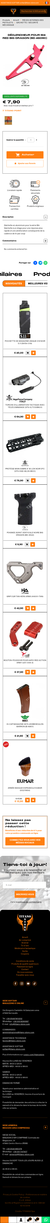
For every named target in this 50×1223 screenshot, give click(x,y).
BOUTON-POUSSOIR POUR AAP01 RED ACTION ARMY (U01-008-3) (25, 661)
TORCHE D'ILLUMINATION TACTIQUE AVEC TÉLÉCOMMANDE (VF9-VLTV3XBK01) (25, 406)
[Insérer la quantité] (30, 140)
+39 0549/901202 (14, 1018)
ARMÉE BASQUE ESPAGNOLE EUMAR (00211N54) (25, 789)
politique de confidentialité (30, 902)
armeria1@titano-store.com (22, 1154)
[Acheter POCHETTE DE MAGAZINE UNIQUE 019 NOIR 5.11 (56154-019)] (27, 353)
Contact (25, 969)
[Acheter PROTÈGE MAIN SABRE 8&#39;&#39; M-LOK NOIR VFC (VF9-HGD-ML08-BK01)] (27, 480)
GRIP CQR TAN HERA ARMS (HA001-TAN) (25, 596)
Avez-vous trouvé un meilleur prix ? (18, 105)
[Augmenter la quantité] (36, 140)
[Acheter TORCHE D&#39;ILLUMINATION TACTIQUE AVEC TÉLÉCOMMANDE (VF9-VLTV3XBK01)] (27, 416)
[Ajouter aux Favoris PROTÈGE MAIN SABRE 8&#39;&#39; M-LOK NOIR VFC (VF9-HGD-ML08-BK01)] (33, 480)
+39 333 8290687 (21, 1021)
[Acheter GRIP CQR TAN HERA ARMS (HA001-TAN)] (27, 608)
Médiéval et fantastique (25, 948)
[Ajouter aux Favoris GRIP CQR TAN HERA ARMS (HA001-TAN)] (33, 608)
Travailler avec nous (25, 975)
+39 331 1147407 (20, 1151)
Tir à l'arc (25, 945)
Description (25, 217)
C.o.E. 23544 (25, 1200)
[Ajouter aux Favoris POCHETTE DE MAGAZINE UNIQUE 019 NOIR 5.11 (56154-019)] (33, 353)
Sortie (25, 951)
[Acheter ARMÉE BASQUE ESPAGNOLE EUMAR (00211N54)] (27, 800)
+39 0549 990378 (14, 1149)
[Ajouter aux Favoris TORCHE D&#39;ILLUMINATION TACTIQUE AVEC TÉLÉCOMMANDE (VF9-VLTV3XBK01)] (33, 416)
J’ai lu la (26, 902)
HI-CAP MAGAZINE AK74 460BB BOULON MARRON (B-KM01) (25, 725)
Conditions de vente (25, 961)
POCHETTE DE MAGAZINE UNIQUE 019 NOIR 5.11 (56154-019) (25, 342)
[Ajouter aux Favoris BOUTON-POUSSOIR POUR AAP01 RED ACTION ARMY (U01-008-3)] (33, 672)
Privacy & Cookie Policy (13, 1194)
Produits (6, 20)
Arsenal (25, 943)
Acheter (25, 155)
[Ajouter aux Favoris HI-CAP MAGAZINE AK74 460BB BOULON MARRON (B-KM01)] (33, 736)
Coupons (25, 954)
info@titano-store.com (20, 1024)
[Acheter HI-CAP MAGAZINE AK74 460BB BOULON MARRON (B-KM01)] (27, 736)
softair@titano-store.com (32, 3)
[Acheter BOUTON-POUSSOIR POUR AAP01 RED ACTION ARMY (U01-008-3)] (27, 672)
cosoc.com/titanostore (33, 1055)
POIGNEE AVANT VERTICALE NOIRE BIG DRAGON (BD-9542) (25, 533)
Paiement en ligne (25, 967)
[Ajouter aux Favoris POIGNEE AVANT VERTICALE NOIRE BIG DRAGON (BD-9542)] (32, 544)
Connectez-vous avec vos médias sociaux (25, 841)
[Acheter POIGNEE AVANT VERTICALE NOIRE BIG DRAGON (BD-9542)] (27, 544)
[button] (47, 3)
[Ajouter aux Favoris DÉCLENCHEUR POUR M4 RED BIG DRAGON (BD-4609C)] (25, 163)
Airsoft (16, 20)
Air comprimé (25, 940)
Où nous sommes (25, 972)
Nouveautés (14, 283)
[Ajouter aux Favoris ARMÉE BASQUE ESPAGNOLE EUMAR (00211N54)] (33, 800)
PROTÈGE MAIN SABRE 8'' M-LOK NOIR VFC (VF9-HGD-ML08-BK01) (25, 470)
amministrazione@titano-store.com (18, 1032)
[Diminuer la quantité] (25, 140)
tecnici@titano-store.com (14, 1041)
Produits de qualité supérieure (25, 964)
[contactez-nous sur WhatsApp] (46, 1219)
